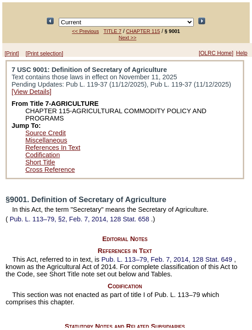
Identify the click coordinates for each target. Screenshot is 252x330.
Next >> (128, 37)
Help (241, 53)
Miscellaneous (46, 140)
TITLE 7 (112, 31)
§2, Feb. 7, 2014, (79, 219)
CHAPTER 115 (143, 31)
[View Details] (31, 91)
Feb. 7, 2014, (167, 259)
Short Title (40, 162)
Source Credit (45, 133)
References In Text (52, 147)
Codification (42, 155)
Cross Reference (50, 169)
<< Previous (85, 31)
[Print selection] (44, 53)
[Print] (12, 53)
